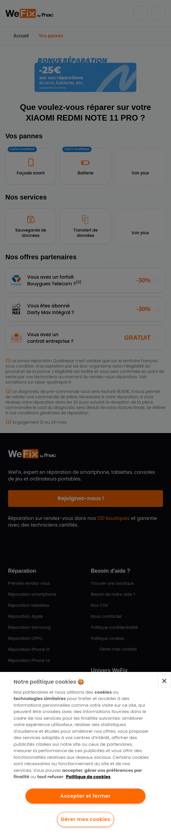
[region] (85, 755)
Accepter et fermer (85, 796)
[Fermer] (164, 681)
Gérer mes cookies (85, 819)
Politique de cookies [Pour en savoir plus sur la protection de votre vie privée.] (88, 777)
